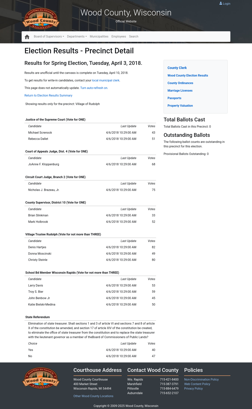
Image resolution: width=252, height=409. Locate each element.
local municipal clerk (105, 80)
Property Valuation (180, 105)
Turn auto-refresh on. (94, 88)
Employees (119, 36)
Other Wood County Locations (93, 396)
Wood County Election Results (188, 75)
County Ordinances (180, 83)
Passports (174, 98)
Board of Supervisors (48, 36)
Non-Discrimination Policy (201, 379)
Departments (76, 36)
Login (226, 3)
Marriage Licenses (180, 90)
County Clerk (177, 68)
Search (133, 36)
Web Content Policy (197, 384)
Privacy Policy (193, 388)
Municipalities (99, 36)
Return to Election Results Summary (48, 95)
